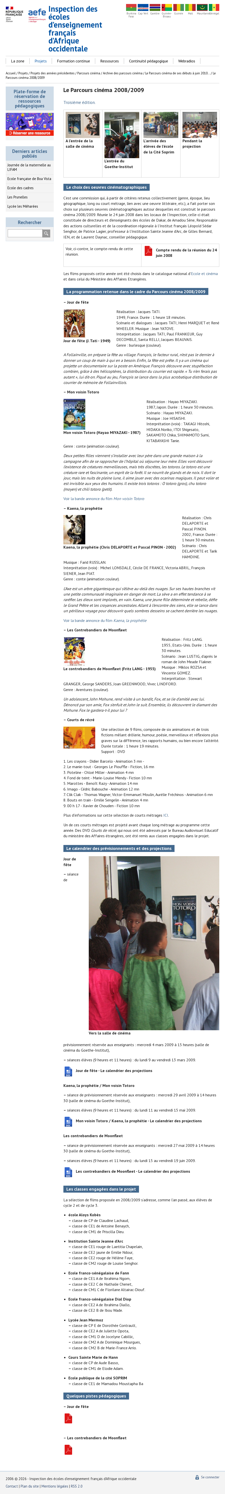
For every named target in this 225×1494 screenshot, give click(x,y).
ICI (165, 815)
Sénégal (214, 13)
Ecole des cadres (20, 188)
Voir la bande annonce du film (103, 498)
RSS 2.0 (77, 1486)
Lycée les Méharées (22, 206)
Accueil (11, 73)
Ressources (109, 60)
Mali (190, 13)
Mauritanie (202, 13)
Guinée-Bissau (167, 15)
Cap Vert (143, 13)
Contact (12, 1486)
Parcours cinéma (88, 73)
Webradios (186, 60)
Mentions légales (55, 1486)
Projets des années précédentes (53, 73)
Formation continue (73, 60)
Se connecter (210, 1477)
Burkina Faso (131, 15)
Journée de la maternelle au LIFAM (29, 167)
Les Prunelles (17, 197)
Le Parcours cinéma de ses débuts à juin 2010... (177, 73)
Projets (41, 60)
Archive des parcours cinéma (122, 73)
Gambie (155, 13)
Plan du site (30, 1486)
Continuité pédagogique (148, 60)
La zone (17, 60)
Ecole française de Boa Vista (29, 178)
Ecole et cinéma (204, 273)
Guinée (178, 13)
